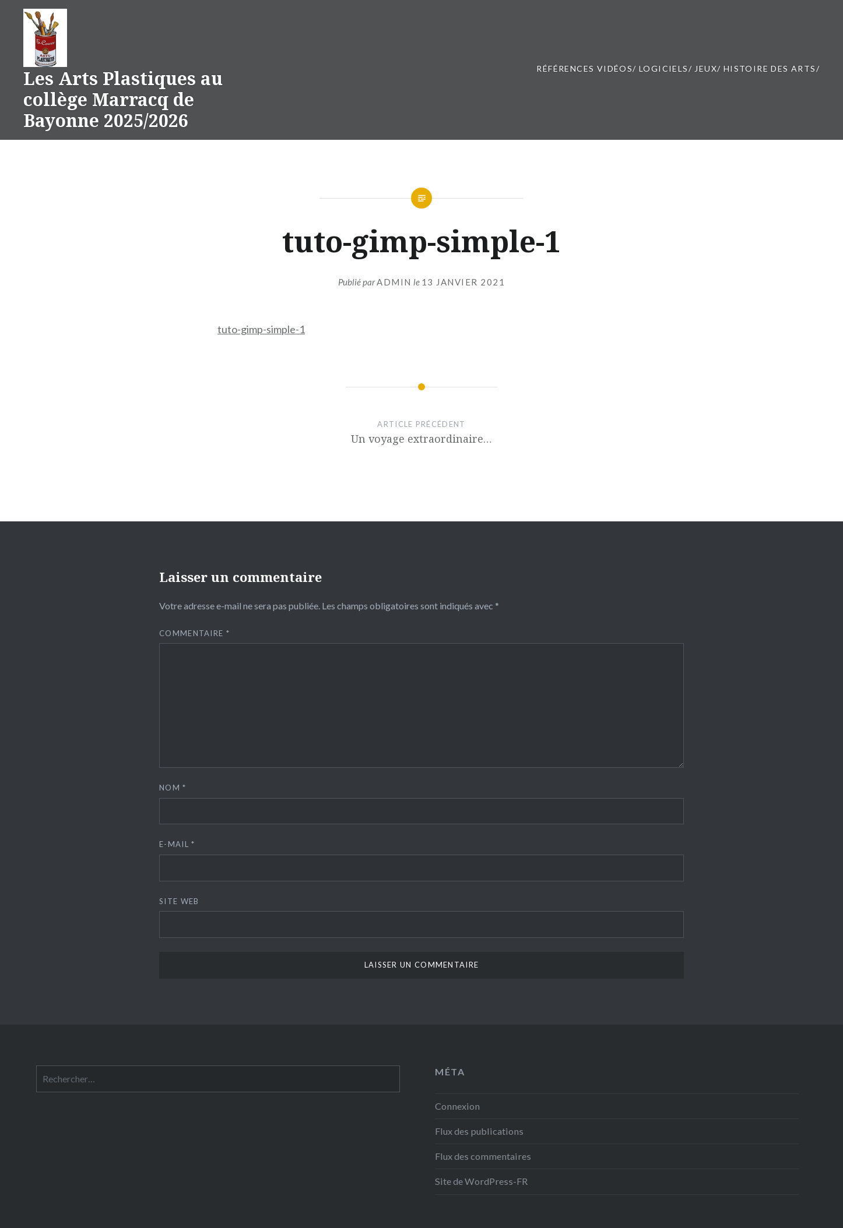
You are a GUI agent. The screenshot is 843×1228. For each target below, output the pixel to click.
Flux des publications (479, 1131)
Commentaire (194, 633)
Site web (179, 901)
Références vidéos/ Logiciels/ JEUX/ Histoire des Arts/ (678, 68)
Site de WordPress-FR (481, 1181)
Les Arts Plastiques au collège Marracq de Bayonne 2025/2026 (123, 99)
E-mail (177, 844)
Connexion (457, 1105)
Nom (173, 787)
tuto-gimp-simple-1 (261, 329)
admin (394, 282)
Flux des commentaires (483, 1156)
